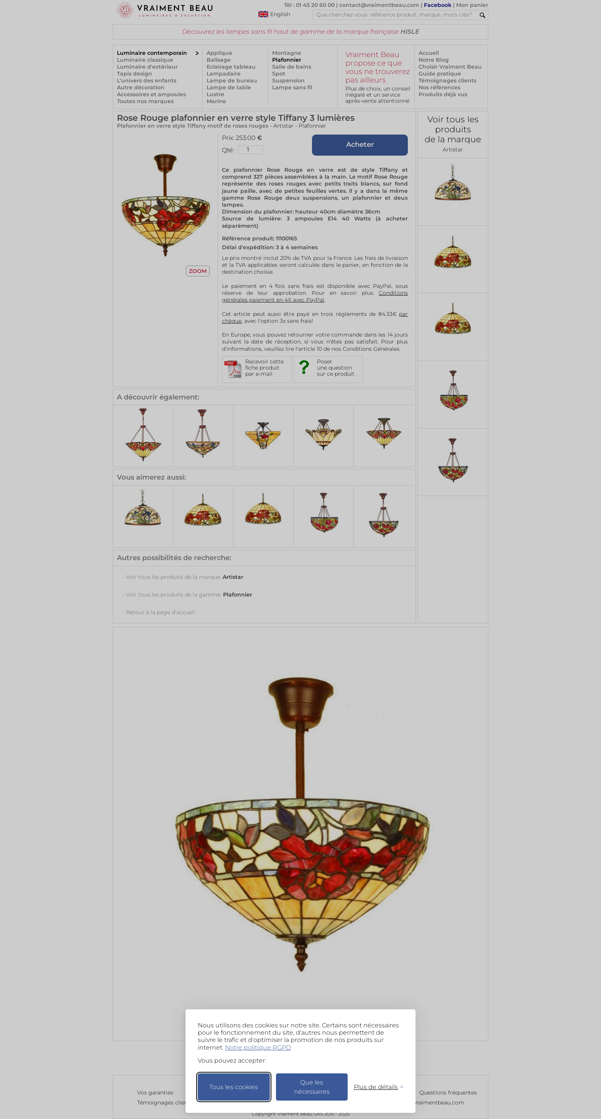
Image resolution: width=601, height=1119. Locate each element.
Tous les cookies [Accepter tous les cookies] (233, 1087)
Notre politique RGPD (258, 1047)
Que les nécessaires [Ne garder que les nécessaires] (312, 1087)
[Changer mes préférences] (375, 1087)
